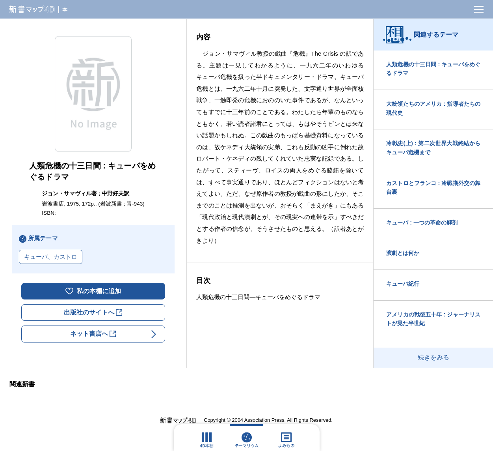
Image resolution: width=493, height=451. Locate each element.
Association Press (264, 420)
